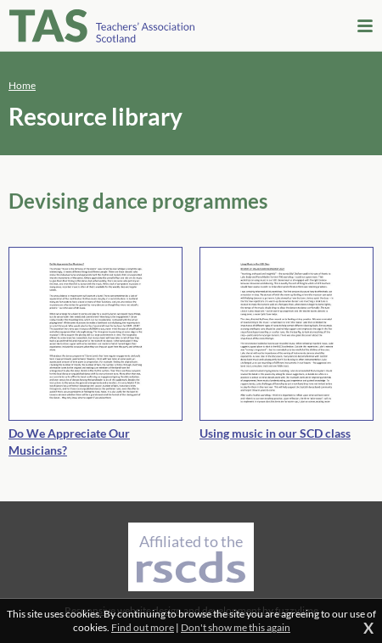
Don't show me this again (235, 627)
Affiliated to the (191, 557)
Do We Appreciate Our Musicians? (69, 441)
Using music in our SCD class (275, 433)
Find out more (142, 627)
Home (22, 85)
